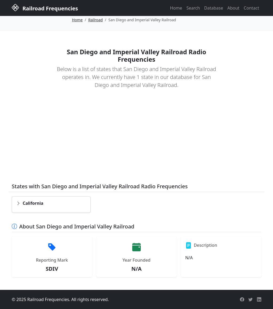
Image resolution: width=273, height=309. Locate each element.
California (29, 203)
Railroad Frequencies (45, 7)
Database (213, 8)
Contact (251, 8)
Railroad (95, 19)
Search (193, 8)
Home (176, 8)
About (233, 8)
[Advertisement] (136, 139)
